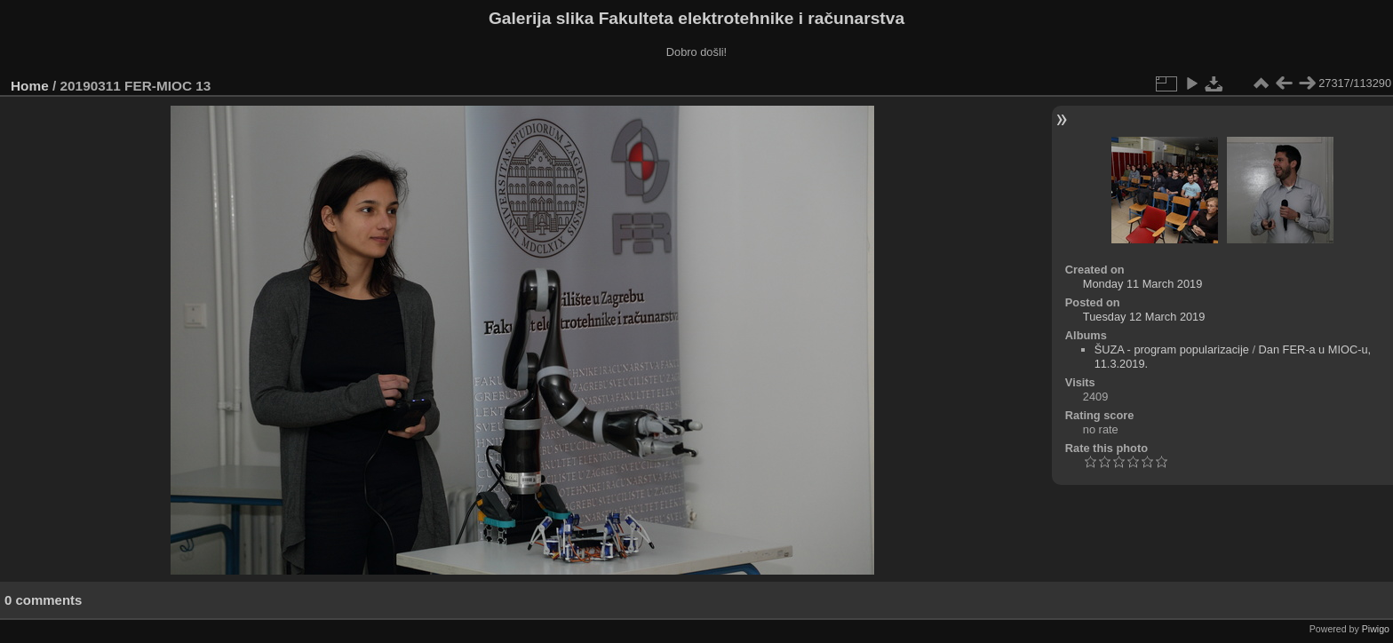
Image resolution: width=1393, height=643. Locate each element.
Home (30, 85)
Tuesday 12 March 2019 (1144, 316)
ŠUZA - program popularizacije (1171, 349)
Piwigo (1375, 628)
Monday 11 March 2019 (1142, 283)
